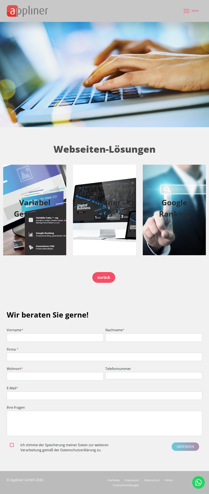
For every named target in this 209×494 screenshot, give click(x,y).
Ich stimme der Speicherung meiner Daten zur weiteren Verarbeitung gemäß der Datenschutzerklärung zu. (64, 447)
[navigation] (190, 11)
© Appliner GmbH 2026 (25, 480)
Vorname (15, 330)
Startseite (114, 480)
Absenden (185, 446)
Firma (13, 349)
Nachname (114, 330)
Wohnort (15, 368)
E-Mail (12, 388)
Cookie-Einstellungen (126, 485)
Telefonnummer (118, 368)
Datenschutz (152, 480)
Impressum (132, 480)
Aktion (169, 480)
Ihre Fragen (16, 407)
